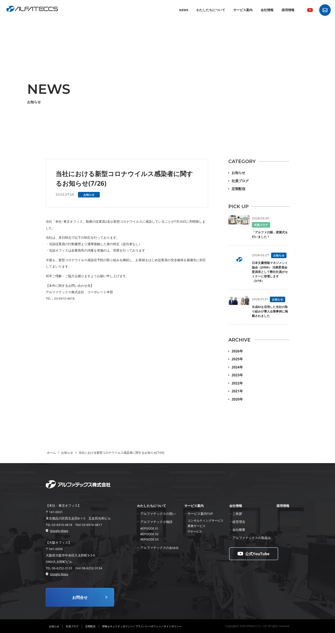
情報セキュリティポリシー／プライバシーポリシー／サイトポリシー (142, 626)
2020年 (237, 399)
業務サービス (197, 526)
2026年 (237, 351)
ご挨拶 (237, 513)
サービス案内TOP (200, 513)
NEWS (183, 10)
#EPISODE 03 (149, 539)
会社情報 (267, 10)
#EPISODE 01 (149, 528)
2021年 (237, 391)
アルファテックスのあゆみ (159, 547)
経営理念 (238, 522)
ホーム (51, 452)
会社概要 (238, 529)
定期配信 (238, 188)
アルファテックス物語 (156, 522)
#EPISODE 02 (149, 534)
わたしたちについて (210, 10)
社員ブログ (240, 180)
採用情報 (288, 10)
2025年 (237, 359)
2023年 (237, 375)
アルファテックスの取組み (251, 538)
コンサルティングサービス (205, 520)
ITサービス (195, 531)
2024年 (237, 367)
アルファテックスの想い (158, 513)
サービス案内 (243, 10)
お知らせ (238, 172)
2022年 (237, 383)
